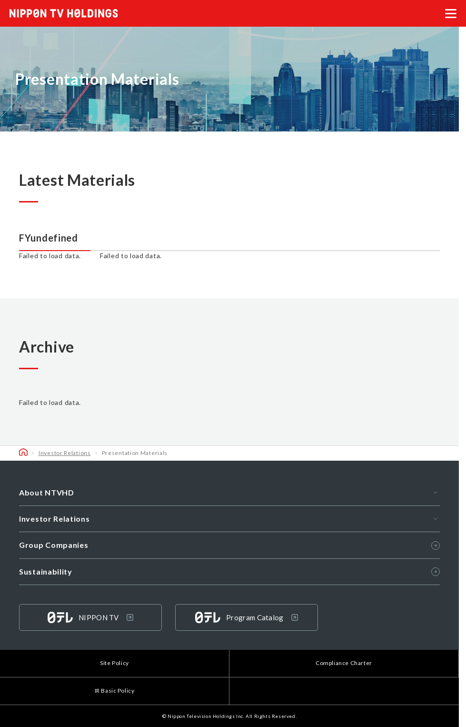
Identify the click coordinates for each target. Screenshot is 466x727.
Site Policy (114, 662)
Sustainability (229, 571)
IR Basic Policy (115, 690)
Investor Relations (65, 452)
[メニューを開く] (450, 13)
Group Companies (229, 544)
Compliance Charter (344, 662)
